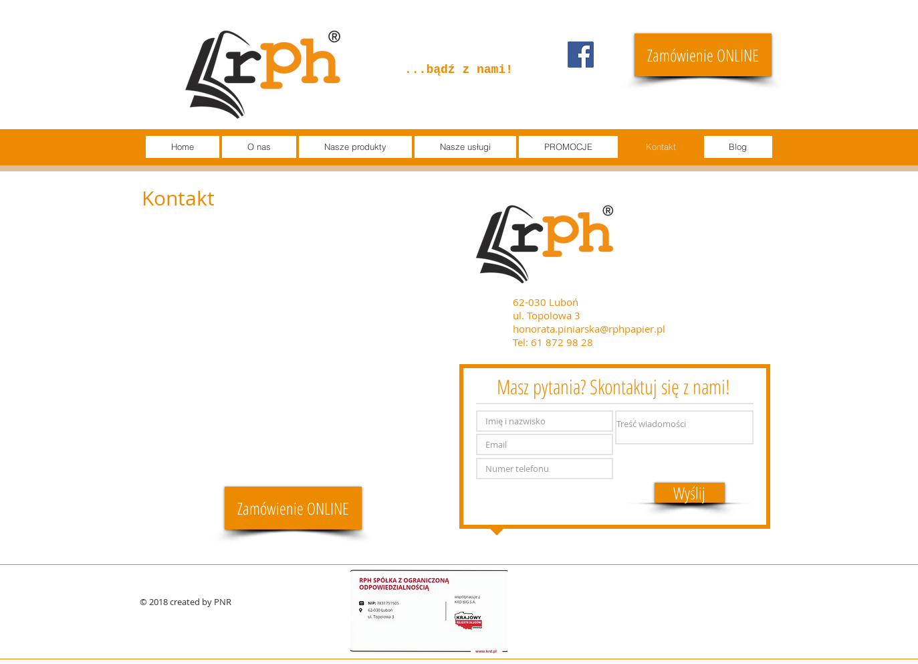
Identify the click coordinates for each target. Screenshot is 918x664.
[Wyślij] (690, 493)
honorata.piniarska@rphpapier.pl (589, 328)
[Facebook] (581, 55)
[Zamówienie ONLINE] (703, 54)
